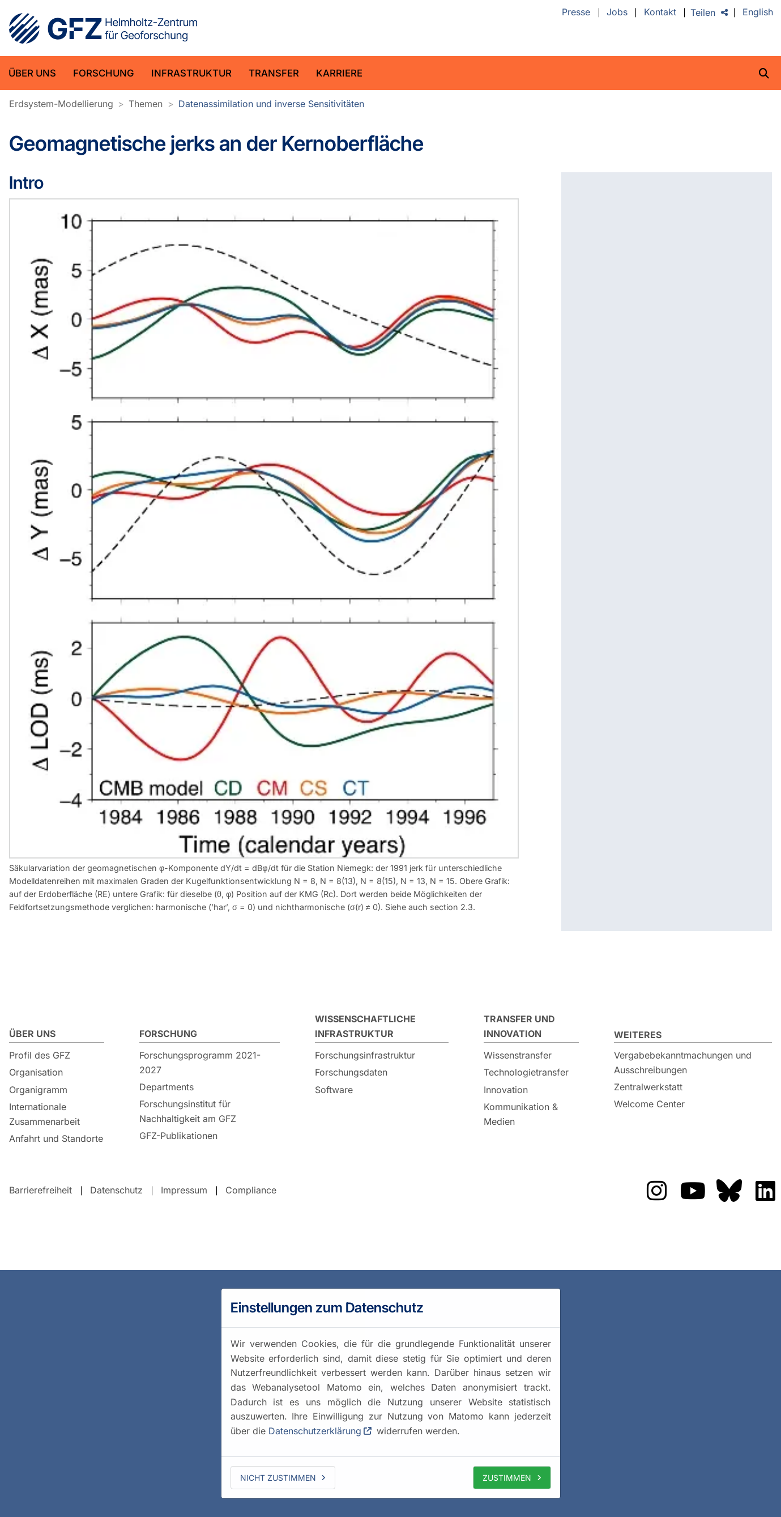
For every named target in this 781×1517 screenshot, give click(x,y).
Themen (146, 103)
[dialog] (391, 1393)
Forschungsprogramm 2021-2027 (200, 1062)
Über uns (32, 73)
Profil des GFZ (39, 1055)
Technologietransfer (526, 1072)
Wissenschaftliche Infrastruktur (365, 1026)
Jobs (617, 12)
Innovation (506, 1089)
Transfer (274, 73)
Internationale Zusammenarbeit (44, 1114)
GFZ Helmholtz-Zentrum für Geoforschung (103, 28)
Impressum (184, 1190)
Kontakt (660, 12)
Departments (166, 1087)
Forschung (103, 73)
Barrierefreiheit (40, 1190)
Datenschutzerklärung (314, 1431)
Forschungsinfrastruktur (365, 1055)
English (757, 12)
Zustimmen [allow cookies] (507, 1477)
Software (334, 1089)
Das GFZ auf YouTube (693, 1190)
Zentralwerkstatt (648, 1087)
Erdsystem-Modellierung (61, 103)
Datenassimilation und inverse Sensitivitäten (271, 103)
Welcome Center (649, 1104)
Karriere (339, 73)
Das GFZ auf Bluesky (729, 1190)
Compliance (250, 1190)
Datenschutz (116, 1190)
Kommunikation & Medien (521, 1114)
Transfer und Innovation (519, 1026)
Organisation (36, 1072)
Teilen (702, 12)
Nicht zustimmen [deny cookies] (278, 1477)
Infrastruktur (191, 73)
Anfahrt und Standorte (56, 1138)
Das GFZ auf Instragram (656, 1190)
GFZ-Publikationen (178, 1135)
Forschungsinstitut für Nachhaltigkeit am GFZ (187, 1111)
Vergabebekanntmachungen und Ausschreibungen (683, 1062)
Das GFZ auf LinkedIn (765, 1190)
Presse (576, 12)
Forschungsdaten (351, 1072)
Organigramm (38, 1089)
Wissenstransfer (518, 1055)
